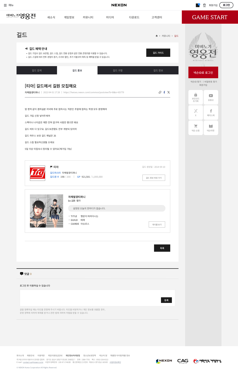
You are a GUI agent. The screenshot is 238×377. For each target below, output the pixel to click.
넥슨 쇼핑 (195, 127)
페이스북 (211, 112)
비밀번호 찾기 (210, 81)
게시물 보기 (157, 224)
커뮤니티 (166, 35)
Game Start (210, 17)
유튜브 (211, 97)
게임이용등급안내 (55, 355)
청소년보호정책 (89, 355)
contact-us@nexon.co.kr (33, 362)
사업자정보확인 (115, 362)
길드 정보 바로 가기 (154, 177)
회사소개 (20, 355)
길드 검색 (37, 70)
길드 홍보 (77, 70)
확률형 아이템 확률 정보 (120, 355)
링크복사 (160, 92)
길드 (176, 35)
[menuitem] (51, 17)
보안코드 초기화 (195, 97)
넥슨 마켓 (211, 127)
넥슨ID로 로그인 (203, 72)
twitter (168, 92)
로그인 (226, 5)
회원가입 (213, 5)
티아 (83, 220)
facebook (164, 92)
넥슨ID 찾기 (196, 81)
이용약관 (41, 355)
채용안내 (30, 355)
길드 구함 (118, 70)
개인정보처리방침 (73, 355)
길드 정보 (158, 70)
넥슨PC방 (103, 355)
